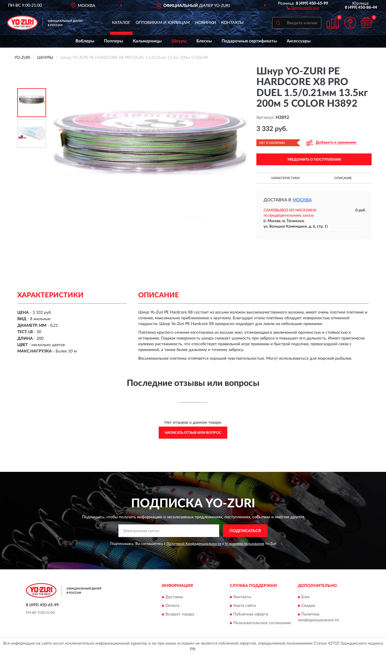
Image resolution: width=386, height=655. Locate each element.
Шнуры (179, 41)
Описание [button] (343, 178)
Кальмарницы (147, 41)
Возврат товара (179, 614)
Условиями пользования (244, 543)
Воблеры (84, 41)
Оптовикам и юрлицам (163, 23)
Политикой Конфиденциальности (193, 543)
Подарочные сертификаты (249, 41)
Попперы (113, 41)
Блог (305, 597)
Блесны (204, 41)
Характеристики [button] (285, 178)
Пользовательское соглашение (262, 623)
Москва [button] (302, 200)
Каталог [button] (121, 23)
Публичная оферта (250, 614)
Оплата (172, 606)
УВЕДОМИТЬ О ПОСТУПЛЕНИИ (314, 159)
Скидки (308, 606)
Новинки (205, 23)
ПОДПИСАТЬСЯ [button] (245, 531)
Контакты (232, 23)
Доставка (174, 597)
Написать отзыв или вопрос (193, 432)
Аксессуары (299, 41)
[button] (303, 7)
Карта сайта (244, 606)
